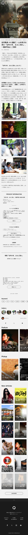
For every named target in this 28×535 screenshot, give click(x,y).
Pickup (12, 301)
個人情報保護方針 (14, 519)
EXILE (3, 301)
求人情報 (21, 517)
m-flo (8, 301)
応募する (14, 220)
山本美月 (17, 301)
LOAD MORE (14, 493)
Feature (4, 327)
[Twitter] (12, 525)
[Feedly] (21, 525)
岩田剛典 (22, 301)
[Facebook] (7, 525)
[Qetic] (14, 507)
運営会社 (21, 519)
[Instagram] (16, 525)
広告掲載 (14, 517)
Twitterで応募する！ (14, 233)
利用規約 (6, 519)
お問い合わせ (6, 517)
